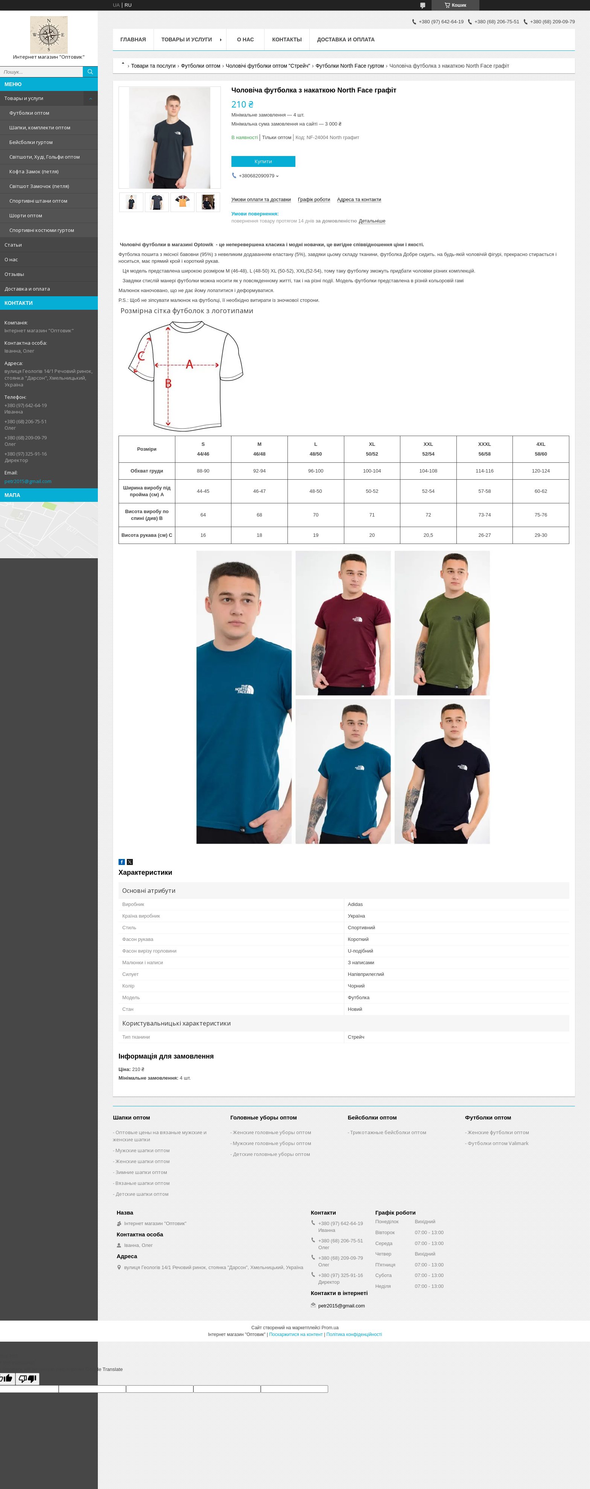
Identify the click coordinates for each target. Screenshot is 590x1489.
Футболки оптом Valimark (498, 1143)
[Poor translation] (27, 1379)
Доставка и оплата (27, 288)
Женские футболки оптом (498, 1132)
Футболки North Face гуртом (350, 66)
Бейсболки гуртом (31, 142)
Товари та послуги (153, 66)
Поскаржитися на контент (295, 1334)
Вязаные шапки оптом (143, 1183)
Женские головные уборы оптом (272, 1132)
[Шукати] (90, 71)
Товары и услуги (24, 98)
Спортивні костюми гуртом (41, 230)
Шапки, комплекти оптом (39, 127)
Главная (133, 39)
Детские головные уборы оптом (271, 1154)
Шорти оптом (25, 215)
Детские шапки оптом (142, 1194)
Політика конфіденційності (354, 1334)
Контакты (286, 39)
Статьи (13, 244)
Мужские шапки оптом (143, 1150)
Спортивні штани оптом (38, 200)
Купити (263, 161)
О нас (11, 259)
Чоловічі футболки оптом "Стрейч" (268, 66)
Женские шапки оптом (143, 1161)
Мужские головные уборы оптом (272, 1143)
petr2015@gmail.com (28, 481)
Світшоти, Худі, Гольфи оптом (44, 156)
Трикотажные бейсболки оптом (388, 1132)
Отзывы (14, 274)
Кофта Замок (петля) (33, 171)
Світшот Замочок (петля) (39, 186)
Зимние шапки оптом (141, 1172)
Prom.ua (330, 1327)
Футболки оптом (29, 112)
